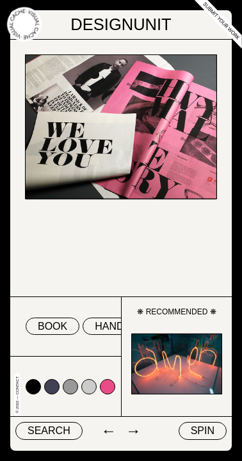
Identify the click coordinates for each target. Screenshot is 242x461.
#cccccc (89, 386)
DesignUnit (120, 24)
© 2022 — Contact (17, 394)
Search (49, 430)
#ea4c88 (107, 386)
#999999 (70, 386)
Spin (202, 430)
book (52, 326)
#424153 (52, 386)
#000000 (33, 386)
